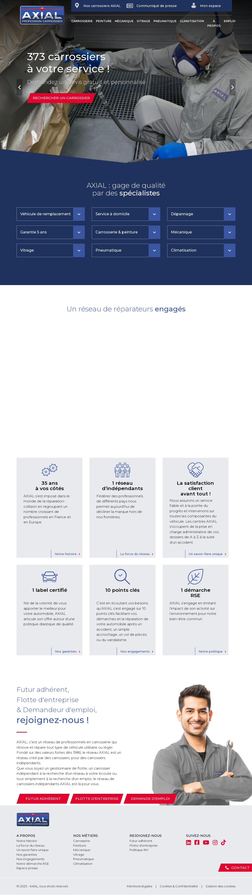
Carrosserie (82, 21)
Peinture (104, 21)
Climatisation (192, 21)
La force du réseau (135, 554)
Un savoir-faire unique (206, 554)
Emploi (229, 21)
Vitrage (143, 21)
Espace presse (27, 868)
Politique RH (138, 850)
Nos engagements (135, 651)
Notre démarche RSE (33, 863)
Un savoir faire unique (33, 850)
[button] (19, 81)
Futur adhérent (43, 798)
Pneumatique (165, 21)
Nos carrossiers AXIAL (97, 5)
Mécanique (124, 21)
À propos (214, 23)
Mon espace (206, 5)
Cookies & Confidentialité (179, 886)
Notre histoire (66, 554)
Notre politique (211, 651)
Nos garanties (66, 651)
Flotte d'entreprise (97, 798)
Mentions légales (139, 886)
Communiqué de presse (151, 6)
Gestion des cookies (220, 886)
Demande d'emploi (150, 798)
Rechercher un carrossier (61, 98)
